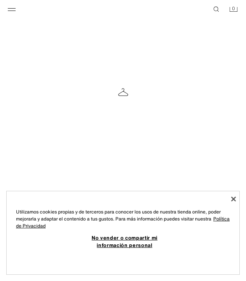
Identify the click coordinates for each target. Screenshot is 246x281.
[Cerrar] (233, 199)
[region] (123, 233)
